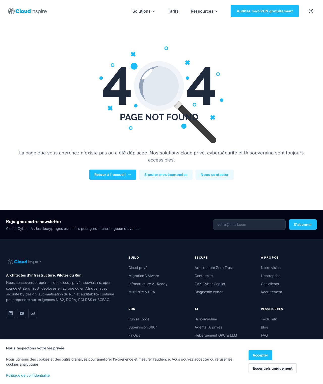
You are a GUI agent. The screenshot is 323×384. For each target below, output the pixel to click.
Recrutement (271, 292)
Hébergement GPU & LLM (216, 335)
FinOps (134, 335)
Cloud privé (137, 267)
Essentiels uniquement (272, 368)
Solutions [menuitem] (144, 11)
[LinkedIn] (10, 313)
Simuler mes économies (165, 175)
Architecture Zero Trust (214, 267)
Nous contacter (215, 175)
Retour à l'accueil (112, 175)
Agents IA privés (208, 327)
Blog (264, 327)
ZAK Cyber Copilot (210, 284)
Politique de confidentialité (28, 375)
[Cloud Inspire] (27, 11)
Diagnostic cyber (209, 292)
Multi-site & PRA (141, 292)
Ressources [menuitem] (205, 11)
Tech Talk (269, 319)
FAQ (264, 335)
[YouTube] (21, 313)
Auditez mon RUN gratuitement (265, 11)
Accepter (260, 355)
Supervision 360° (142, 327)
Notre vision (271, 267)
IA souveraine (206, 319)
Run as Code (138, 319)
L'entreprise (270, 275)
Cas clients (270, 284)
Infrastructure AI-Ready (148, 284)
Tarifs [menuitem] (173, 11)
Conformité (204, 275)
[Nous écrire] (32, 313)
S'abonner (303, 224)
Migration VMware (143, 275)
